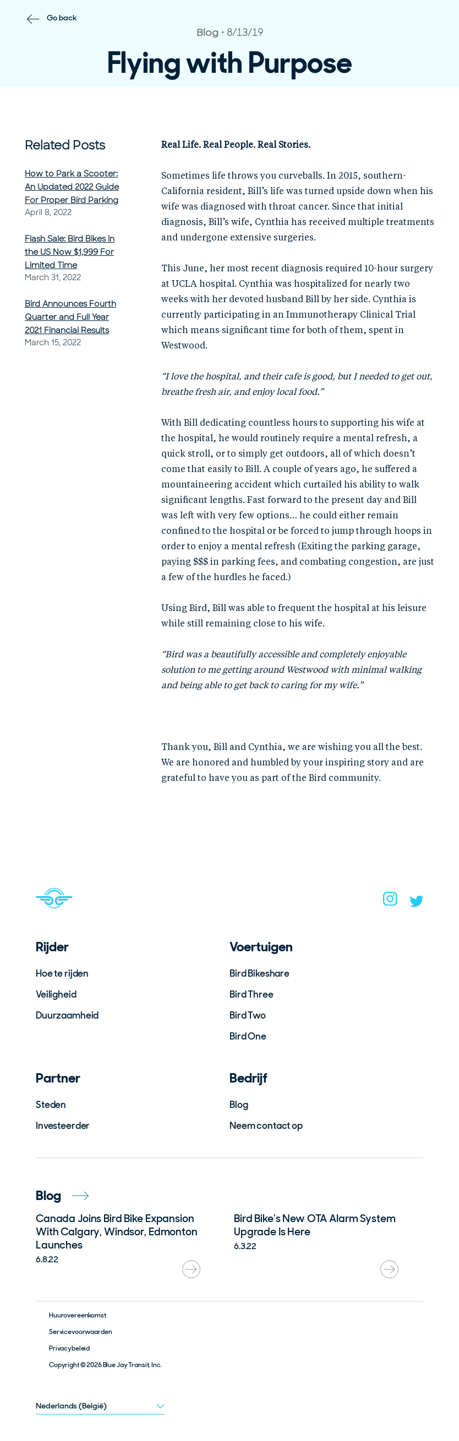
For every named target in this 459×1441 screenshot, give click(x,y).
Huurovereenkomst (77, 1315)
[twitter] (416, 904)
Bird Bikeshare (259, 973)
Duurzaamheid (67, 1015)
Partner (58, 1077)
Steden (51, 1105)
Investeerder (63, 1125)
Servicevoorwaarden (80, 1331)
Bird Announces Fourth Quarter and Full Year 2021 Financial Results (70, 317)
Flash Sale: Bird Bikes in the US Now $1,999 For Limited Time (69, 252)
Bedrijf (248, 1077)
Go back (62, 18)
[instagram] (390, 902)
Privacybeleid (69, 1348)
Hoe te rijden (62, 973)
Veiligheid (56, 994)
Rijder (52, 946)
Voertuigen (261, 946)
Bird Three (252, 994)
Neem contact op (266, 1125)
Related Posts (65, 145)
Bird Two (248, 1015)
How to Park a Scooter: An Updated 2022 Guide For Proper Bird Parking (72, 187)
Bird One (248, 1036)
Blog (239, 1105)
